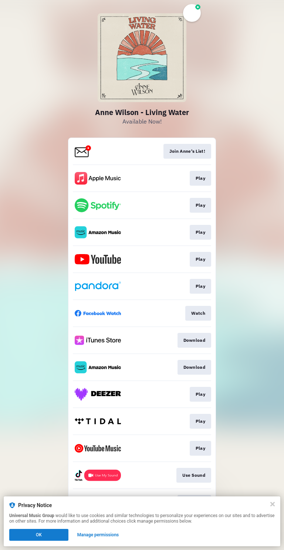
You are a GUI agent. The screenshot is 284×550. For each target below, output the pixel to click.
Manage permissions (98, 534)
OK (39, 534)
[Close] (272, 504)
